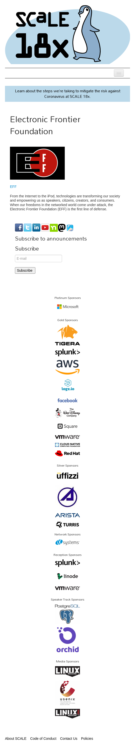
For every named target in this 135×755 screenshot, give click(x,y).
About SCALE (15, 739)
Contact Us (68, 739)
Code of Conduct (43, 739)
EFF (13, 187)
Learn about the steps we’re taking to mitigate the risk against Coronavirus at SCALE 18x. (67, 93)
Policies (87, 739)
